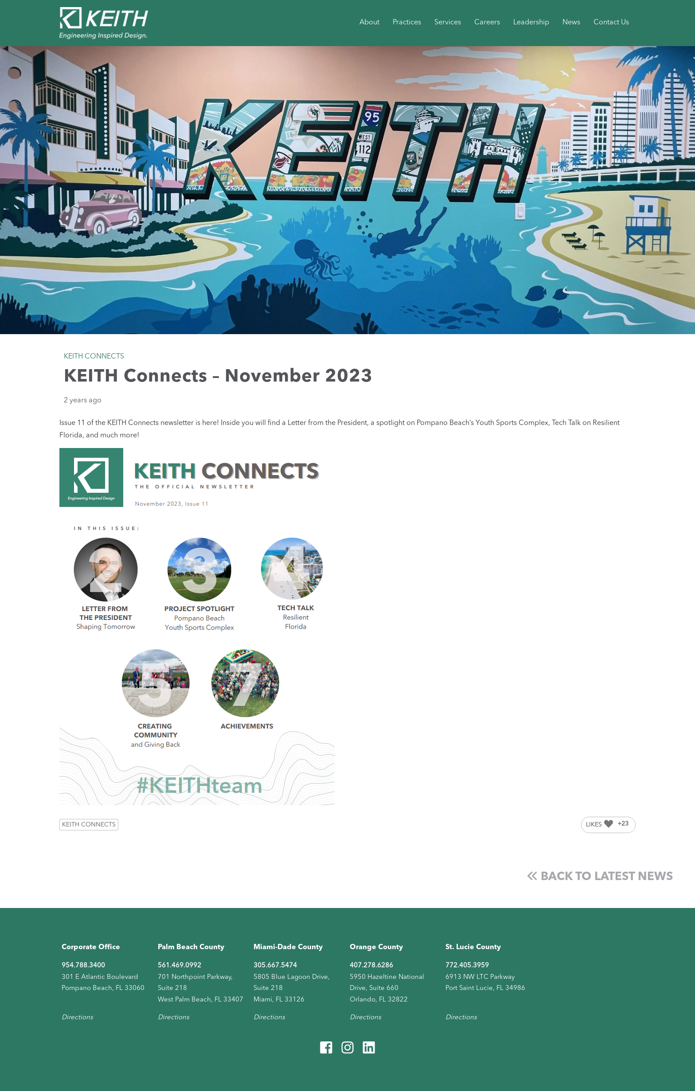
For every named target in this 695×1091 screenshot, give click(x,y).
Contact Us (611, 22)
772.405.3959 (467, 965)
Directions (77, 1017)
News (571, 22)
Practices (407, 22)
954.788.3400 (83, 965)
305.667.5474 (275, 965)
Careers (487, 22)
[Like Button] (608, 823)
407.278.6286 (371, 965)
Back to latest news (600, 877)
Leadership (531, 22)
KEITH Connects (89, 825)
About (369, 22)
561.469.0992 (179, 965)
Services (447, 22)
